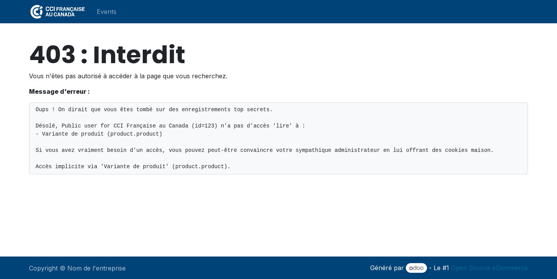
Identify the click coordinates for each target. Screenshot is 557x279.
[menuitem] (107, 11)
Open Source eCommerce (489, 268)
